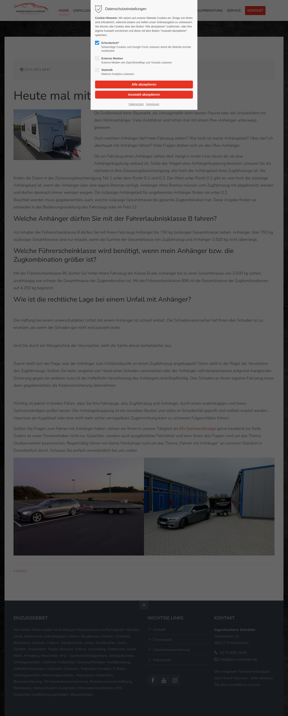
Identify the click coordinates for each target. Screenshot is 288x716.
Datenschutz (136, 104)
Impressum (152, 104)
